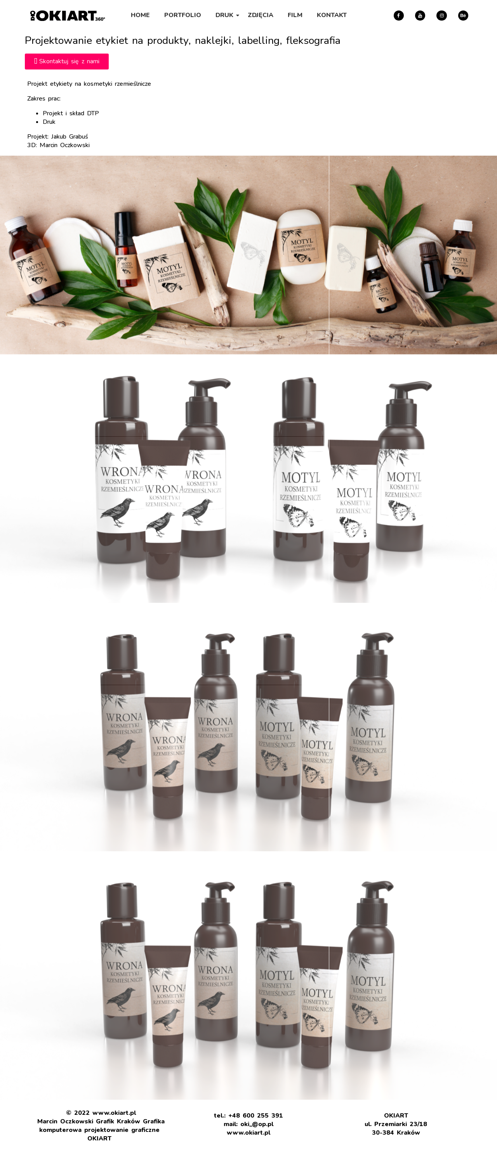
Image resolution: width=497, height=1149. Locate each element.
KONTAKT (332, 15)
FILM (295, 15)
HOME (140, 15)
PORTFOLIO (182, 15)
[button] (67, 61)
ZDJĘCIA (260, 15)
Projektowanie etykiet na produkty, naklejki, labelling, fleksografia (183, 40)
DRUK (225, 15)
